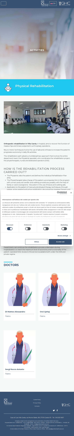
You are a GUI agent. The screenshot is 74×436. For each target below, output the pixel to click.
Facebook (57, 411)
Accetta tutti (60, 242)
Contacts (37, 406)
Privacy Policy (37, 403)
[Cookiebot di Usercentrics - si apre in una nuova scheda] (58, 192)
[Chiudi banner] (71, 192)
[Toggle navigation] (3, 3)
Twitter (53, 411)
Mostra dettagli (63, 236)
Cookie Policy (37, 399)
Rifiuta (36, 242)
